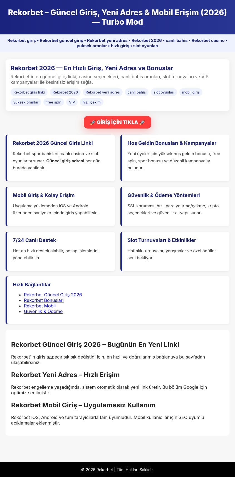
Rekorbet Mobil (40, 306)
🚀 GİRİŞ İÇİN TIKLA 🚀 (117, 122)
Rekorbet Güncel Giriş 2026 (53, 294)
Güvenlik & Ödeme (43, 311)
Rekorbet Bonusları (44, 300)
